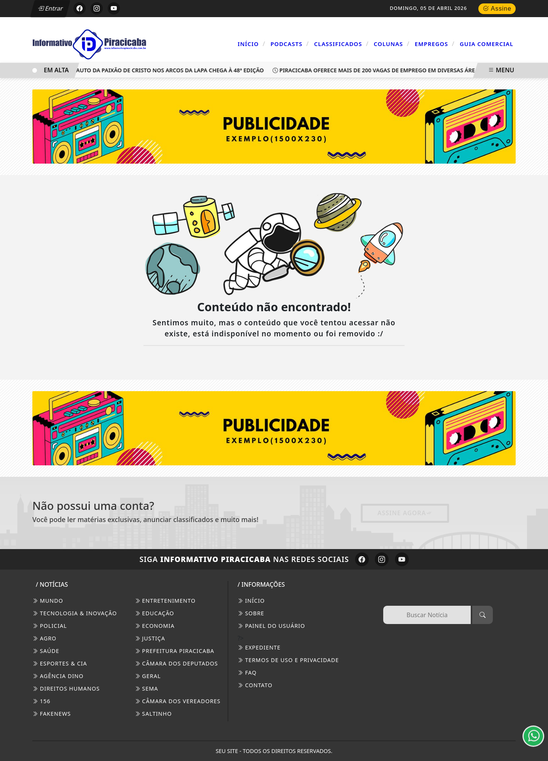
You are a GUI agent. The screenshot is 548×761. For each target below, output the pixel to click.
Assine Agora (405, 512)
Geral (148, 676)
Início (252, 44)
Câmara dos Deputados (176, 663)
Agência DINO (58, 676)
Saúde (45, 650)
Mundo (47, 600)
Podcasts (290, 44)
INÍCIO (251, 600)
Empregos (435, 44)
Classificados (341, 44)
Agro (44, 638)
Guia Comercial (486, 44)
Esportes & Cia (59, 663)
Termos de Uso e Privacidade (288, 660)
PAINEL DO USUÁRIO (271, 625)
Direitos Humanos (66, 688)
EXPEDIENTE (258, 647)
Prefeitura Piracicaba (174, 650)
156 (41, 701)
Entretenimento (165, 600)
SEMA (146, 688)
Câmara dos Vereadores (178, 701)
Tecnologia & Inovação (74, 613)
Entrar (50, 8)
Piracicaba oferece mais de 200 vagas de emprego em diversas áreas (379, 70)
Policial (49, 625)
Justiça (150, 638)
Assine (497, 8)
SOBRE (250, 613)
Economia (155, 625)
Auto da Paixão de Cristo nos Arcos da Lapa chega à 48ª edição (169, 70)
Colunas (391, 44)
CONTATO (254, 685)
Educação (154, 613)
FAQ (246, 672)
